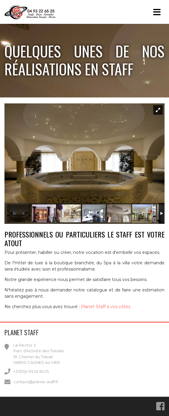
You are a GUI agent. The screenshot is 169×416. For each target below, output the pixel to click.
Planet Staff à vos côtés (105, 306)
